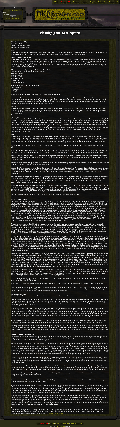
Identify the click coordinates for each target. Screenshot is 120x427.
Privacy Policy (79, 423)
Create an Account (13, 10)
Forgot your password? (13, 18)
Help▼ (92, 2)
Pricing (76, 2)
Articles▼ (102, 2)
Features (51, 423)
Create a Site (66, 2)
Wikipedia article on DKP (55, 413)
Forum (84, 2)
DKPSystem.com (60, 426)
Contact (72, 423)
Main (56, 2)
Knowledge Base (64, 423)
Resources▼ (114, 2)
